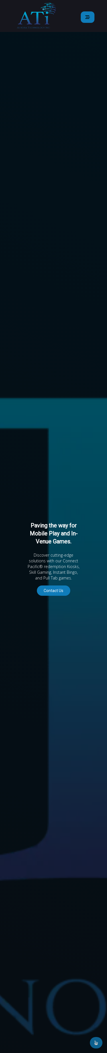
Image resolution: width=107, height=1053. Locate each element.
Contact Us (53, 590)
